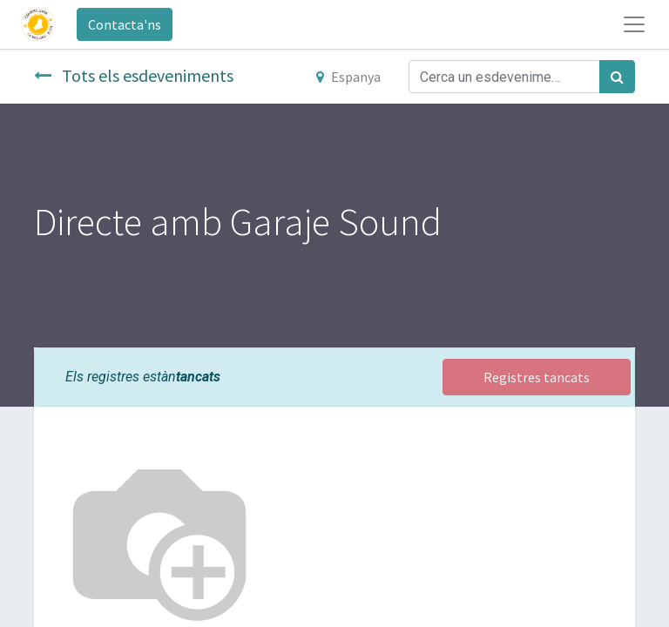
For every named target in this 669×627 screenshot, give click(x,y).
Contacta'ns (124, 24)
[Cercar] (617, 76)
